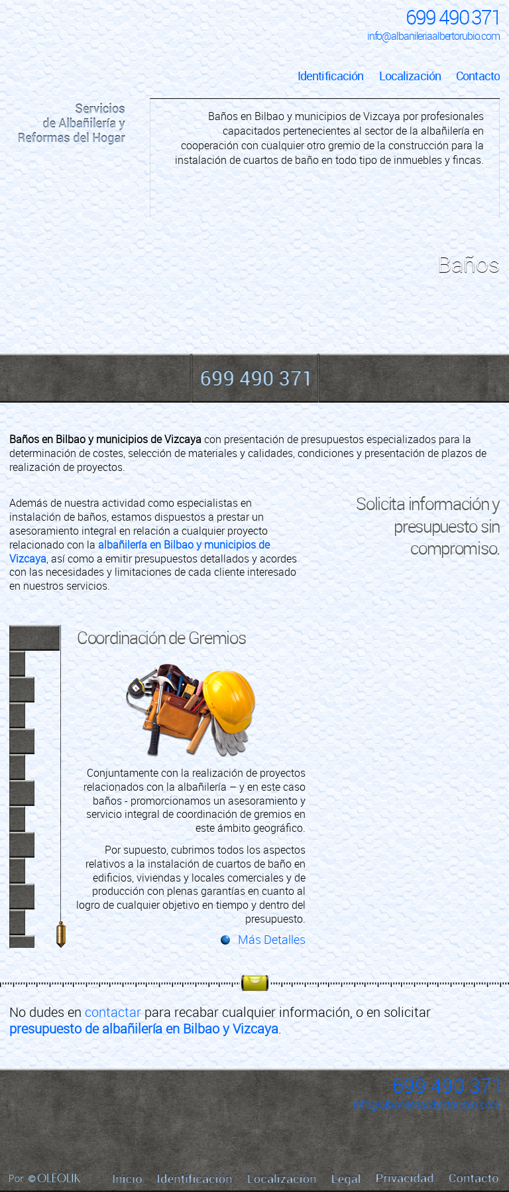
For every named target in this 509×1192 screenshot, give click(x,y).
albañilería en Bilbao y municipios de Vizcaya (139, 551)
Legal (346, 1179)
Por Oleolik (45, 1178)
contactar (113, 1012)
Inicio (72, 63)
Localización (410, 76)
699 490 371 (453, 17)
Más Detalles (272, 939)
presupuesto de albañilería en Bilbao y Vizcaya (143, 1028)
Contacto (478, 76)
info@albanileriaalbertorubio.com (433, 36)
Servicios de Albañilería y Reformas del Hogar (72, 124)
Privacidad (404, 1178)
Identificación (331, 76)
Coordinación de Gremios (161, 637)
